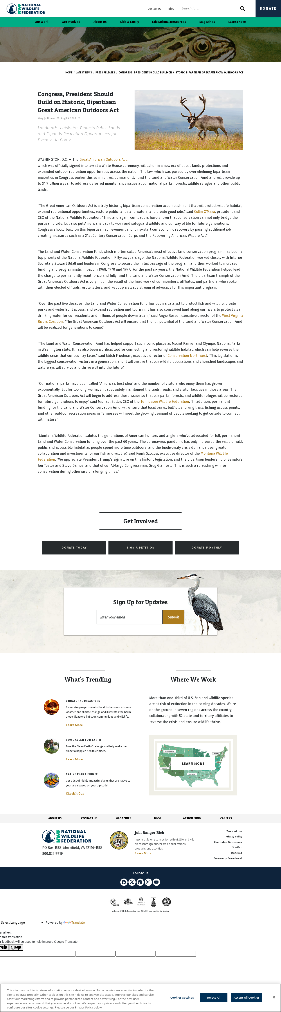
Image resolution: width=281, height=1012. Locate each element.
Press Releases (105, 72)
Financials (236, 853)
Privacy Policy (233, 836)
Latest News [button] (237, 22)
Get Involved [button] (71, 22)
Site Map (237, 847)
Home (68, 72)
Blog (171, 8)
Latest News (84, 72)
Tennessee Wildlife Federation (164, 401)
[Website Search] (213, 8)
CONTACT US (89, 818)
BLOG (157, 818)
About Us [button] (100, 22)
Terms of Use (234, 831)
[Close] (274, 997)
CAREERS (226, 818)
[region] (140, 998)
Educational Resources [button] (169, 22)
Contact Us (154, 8)
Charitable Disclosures (228, 842)
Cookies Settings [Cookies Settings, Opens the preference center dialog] (182, 997)
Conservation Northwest (187, 356)
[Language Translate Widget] (22, 922)
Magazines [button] (207, 22)
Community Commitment (228, 858)
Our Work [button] (42, 22)
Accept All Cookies (246, 997)
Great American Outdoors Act (103, 159)
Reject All (213, 997)
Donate (268, 8)
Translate (74, 922)
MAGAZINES (123, 818)
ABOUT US (55, 818)
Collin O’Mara (204, 212)
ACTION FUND (192, 818)
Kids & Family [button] (129, 22)
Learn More (74, 725)
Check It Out (75, 793)
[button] (173, 617)
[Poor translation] (16, 947)
